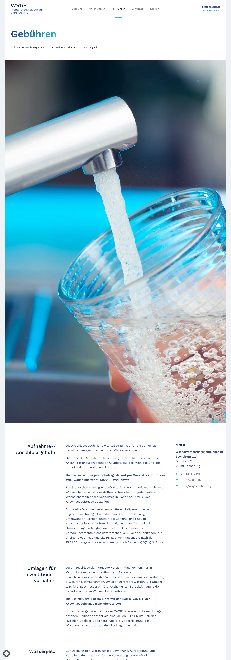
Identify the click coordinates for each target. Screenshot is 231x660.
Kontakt (154, 8)
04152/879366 (211, 10)
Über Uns (77, 8)
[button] (6, 653)
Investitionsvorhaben (64, 47)
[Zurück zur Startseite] (28, 8)
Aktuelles (137, 8)
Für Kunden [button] (118, 8)
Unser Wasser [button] (97, 8)
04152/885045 (191, 480)
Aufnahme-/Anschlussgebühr (27, 47)
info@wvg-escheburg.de (198, 486)
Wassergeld (90, 47)
